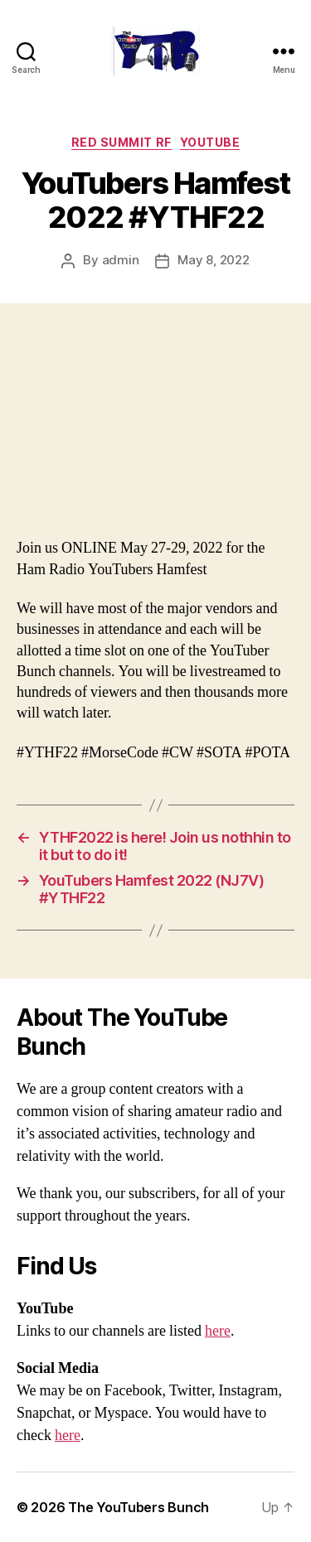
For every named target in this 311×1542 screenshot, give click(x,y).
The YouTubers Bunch (138, 1507)
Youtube (210, 142)
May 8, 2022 (213, 260)
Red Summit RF (121, 142)
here (218, 1331)
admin (120, 260)
